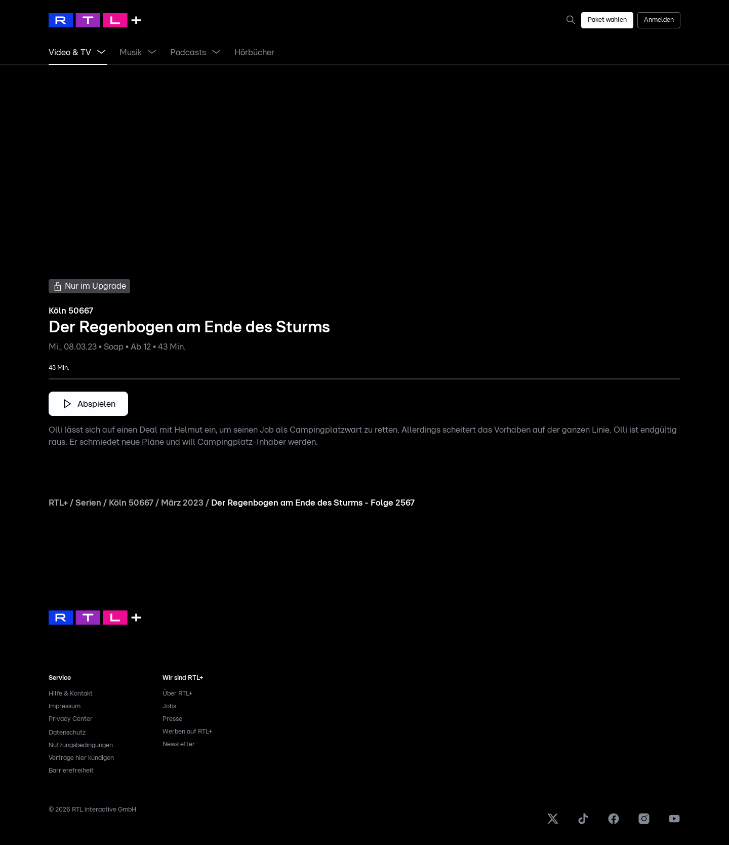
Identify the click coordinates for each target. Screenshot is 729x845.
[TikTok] (583, 823)
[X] (553, 823)
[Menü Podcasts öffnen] (216, 53)
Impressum (64, 706)
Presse (172, 719)
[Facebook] (613, 823)
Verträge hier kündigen (81, 758)
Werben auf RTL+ (187, 731)
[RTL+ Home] (95, 20)
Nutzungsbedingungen (81, 745)
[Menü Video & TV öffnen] (101, 53)
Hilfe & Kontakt (71, 693)
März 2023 (182, 502)
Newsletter (179, 744)
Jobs (169, 706)
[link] (573, 20)
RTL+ (58, 502)
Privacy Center (71, 719)
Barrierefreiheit (71, 770)
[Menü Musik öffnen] (152, 53)
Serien (88, 502)
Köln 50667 (131, 502)
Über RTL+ (177, 693)
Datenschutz (67, 732)
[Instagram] (644, 823)
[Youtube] (674, 823)
